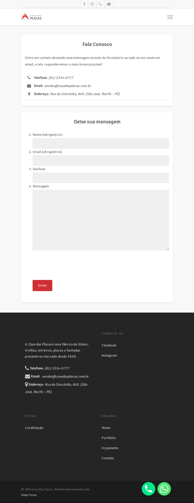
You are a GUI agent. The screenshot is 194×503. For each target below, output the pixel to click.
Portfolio (109, 438)
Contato (108, 458)
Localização (34, 428)
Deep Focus (29, 495)
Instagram (109, 355)
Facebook (109, 345)
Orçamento (110, 448)
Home (106, 428)
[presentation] (71, 270)
